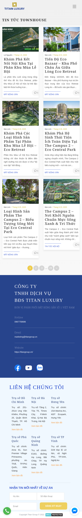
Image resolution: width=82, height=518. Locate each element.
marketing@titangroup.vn (26, 337)
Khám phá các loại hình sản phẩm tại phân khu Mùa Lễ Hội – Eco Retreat (20, 141)
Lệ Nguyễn (8, 55)
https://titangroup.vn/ (24, 352)
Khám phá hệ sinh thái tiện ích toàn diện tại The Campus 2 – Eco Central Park (61, 141)
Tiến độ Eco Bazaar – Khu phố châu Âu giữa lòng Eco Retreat (61, 65)
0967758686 (20, 322)
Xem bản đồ (17, 429)
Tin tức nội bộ (52, 246)
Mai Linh (48, 55)
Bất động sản (11, 94)
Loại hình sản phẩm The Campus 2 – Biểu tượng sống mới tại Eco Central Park (19, 221)
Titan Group (33, 515)
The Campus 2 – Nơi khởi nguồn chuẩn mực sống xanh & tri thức (60, 217)
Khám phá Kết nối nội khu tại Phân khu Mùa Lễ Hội (20, 65)
